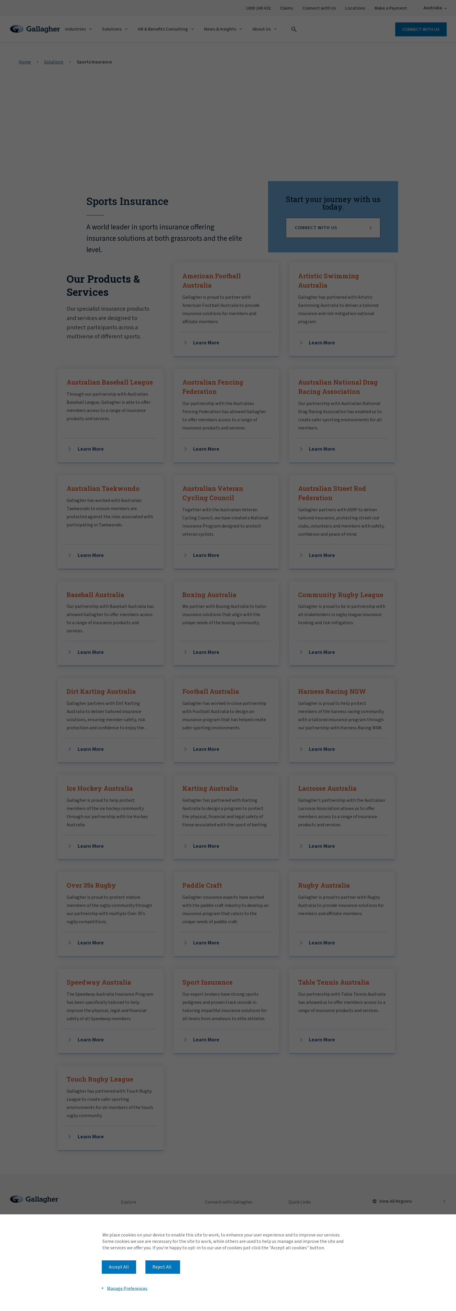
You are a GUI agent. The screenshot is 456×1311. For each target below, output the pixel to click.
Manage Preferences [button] (127, 1288)
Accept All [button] (119, 1267)
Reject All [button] (162, 1267)
